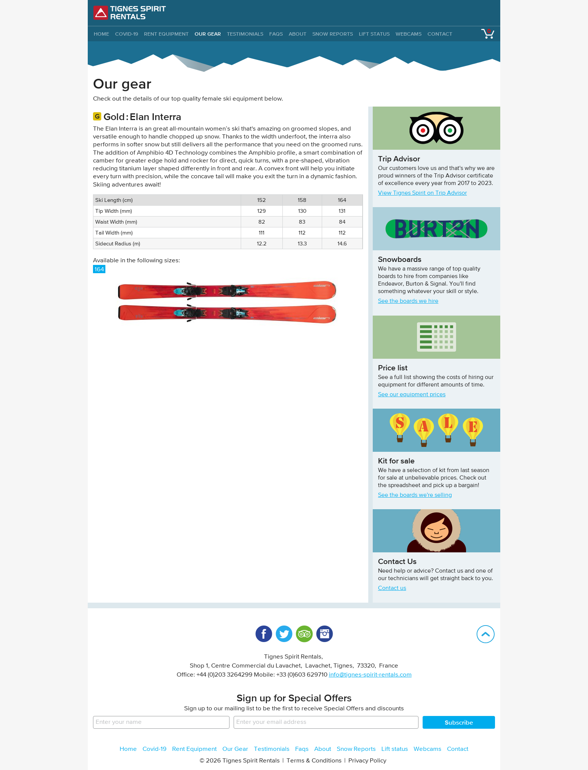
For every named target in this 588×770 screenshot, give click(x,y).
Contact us (392, 588)
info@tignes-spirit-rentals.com (370, 675)
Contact (440, 33)
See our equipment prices (412, 395)
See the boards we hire (408, 301)
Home (128, 749)
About (297, 33)
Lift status (374, 33)
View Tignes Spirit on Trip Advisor (422, 193)
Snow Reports (332, 33)
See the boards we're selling (415, 495)
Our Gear (208, 33)
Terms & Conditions (314, 761)
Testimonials (245, 33)
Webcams (409, 33)
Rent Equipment (166, 33)
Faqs (276, 33)
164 (99, 269)
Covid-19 (126, 33)
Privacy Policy (367, 761)
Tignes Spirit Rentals (129, 12)
